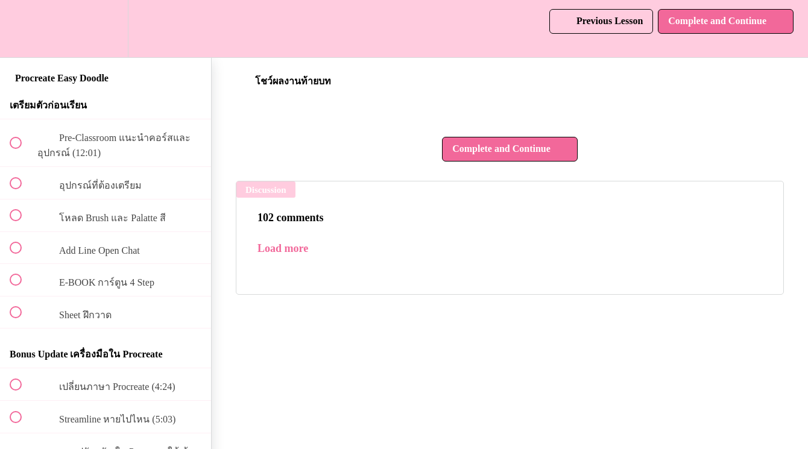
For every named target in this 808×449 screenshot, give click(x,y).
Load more (282, 248)
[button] (22, 28)
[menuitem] (105, 28)
